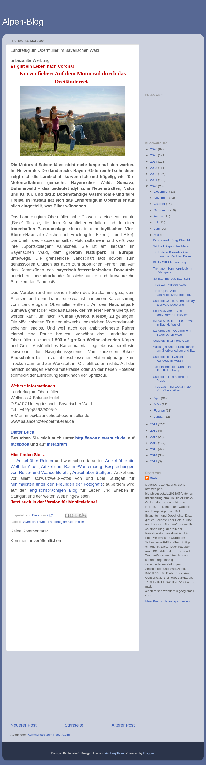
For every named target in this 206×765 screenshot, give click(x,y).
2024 (154, 161)
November (161, 197)
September (162, 210)
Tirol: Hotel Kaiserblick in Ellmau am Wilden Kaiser (172, 254)
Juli (157, 222)
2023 (154, 167)
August (159, 216)
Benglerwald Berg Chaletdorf (173, 240)
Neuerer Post (24, 725)
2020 (154, 186)
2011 (154, 461)
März (158, 404)
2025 (154, 155)
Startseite (74, 725)
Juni (157, 228)
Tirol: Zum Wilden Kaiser (170, 284)
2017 (154, 437)
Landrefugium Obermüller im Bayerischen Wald (173, 332)
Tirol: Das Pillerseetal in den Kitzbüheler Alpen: (172, 388)
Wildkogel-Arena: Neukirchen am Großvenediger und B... (174, 348)
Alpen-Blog (23, 21)
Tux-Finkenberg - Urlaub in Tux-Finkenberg (172, 368)
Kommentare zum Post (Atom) (48, 734)
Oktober (160, 204)
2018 (154, 430)
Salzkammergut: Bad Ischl (171, 278)
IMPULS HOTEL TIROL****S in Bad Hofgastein (173, 322)
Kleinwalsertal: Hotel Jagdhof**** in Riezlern (171, 312)
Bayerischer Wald (34, 522)
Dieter (154, 478)
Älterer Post (123, 725)
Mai (157, 234)
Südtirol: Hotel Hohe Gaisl (171, 340)
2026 (154, 149)
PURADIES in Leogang (169, 262)
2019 (154, 424)
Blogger (148, 753)
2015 (154, 449)
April (157, 398)
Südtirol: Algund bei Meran (171, 246)
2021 (154, 180)
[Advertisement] (72, 686)
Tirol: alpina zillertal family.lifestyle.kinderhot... (173, 292)
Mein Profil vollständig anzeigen (167, 601)
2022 (154, 174)
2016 (154, 443)
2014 (154, 455)
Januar (159, 416)
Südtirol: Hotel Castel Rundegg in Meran (168, 358)
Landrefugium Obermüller (66, 522)
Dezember (161, 191)
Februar (160, 410)
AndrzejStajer (114, 753)
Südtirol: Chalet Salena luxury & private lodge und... (174, 302)
